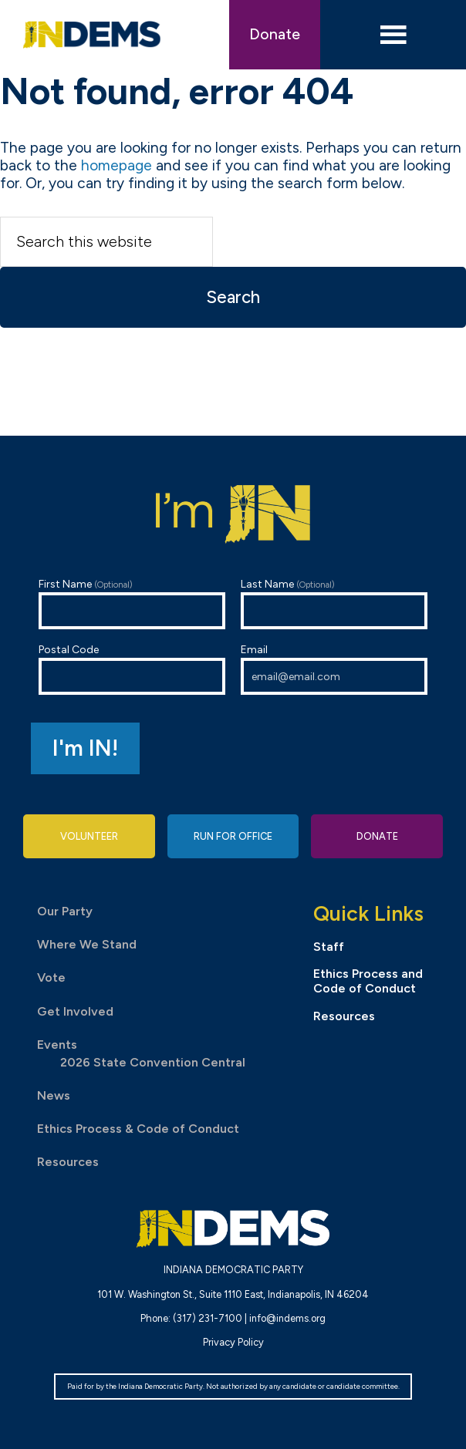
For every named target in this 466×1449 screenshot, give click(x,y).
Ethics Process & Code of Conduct (138, 1128)
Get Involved (75, 1011)
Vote (51, 977)
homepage (116, 165)
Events (57, 1044)
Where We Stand (87, 944)
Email (334, 669)
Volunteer (89, 836)
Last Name (334, 603)
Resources (68, 1161)
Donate (274, 34)
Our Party (65, 911)
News (53, 1095)
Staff (328, 946)
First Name (132, 603)
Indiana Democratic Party (91, 35)
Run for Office (233, 836)
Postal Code (132, 669)
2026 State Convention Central (152, 1062)
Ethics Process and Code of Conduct (368, 981)
